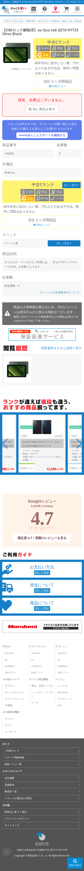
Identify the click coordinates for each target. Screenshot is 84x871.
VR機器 (9, 705)
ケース (35, 702)
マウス (8, 725)
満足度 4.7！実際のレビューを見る (42, 538)
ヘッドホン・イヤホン (42, 694)
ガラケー (10, 685)
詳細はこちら (58, 86)
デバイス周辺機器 (38, 679)
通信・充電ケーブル (42, 685)
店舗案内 (9, 784)
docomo (9, 653)
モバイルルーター (14, 692)
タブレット (61, 646)
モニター (10, 718)
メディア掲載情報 (14, 757)
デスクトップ (65, 698)
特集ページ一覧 (13, 764)
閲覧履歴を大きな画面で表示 (61, 348)
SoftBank (10, 666)
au (6, 659)
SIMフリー (10, 672)
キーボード (11, 731)
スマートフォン (37, 646)
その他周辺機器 (10, 712)
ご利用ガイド (11, 750)
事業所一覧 (10, 791)
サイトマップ (11, 825)
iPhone (6, 646)
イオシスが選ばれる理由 (18, 798)
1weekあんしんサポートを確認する (42, 135)
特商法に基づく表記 (15, 811)
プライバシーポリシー (16, 818)
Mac (60, 705)
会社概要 (9, 778)
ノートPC (63, 685)
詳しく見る (71, 184)
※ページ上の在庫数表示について (59, 292)
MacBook (63, 692)
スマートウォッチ (14, 698)
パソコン (60, 679)
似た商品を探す (42, 109)
